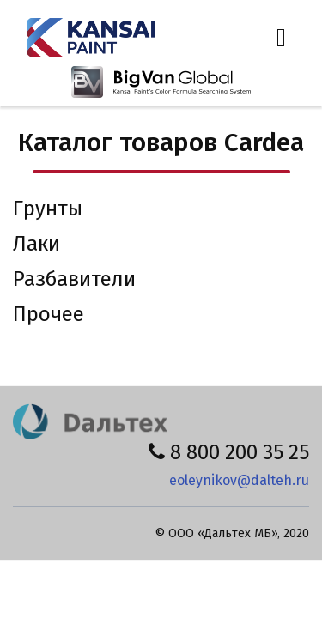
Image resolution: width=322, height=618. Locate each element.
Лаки (36, 244)
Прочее (48, 314)
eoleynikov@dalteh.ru (239, 480)
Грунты (47, 209)
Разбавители (74, 279)
